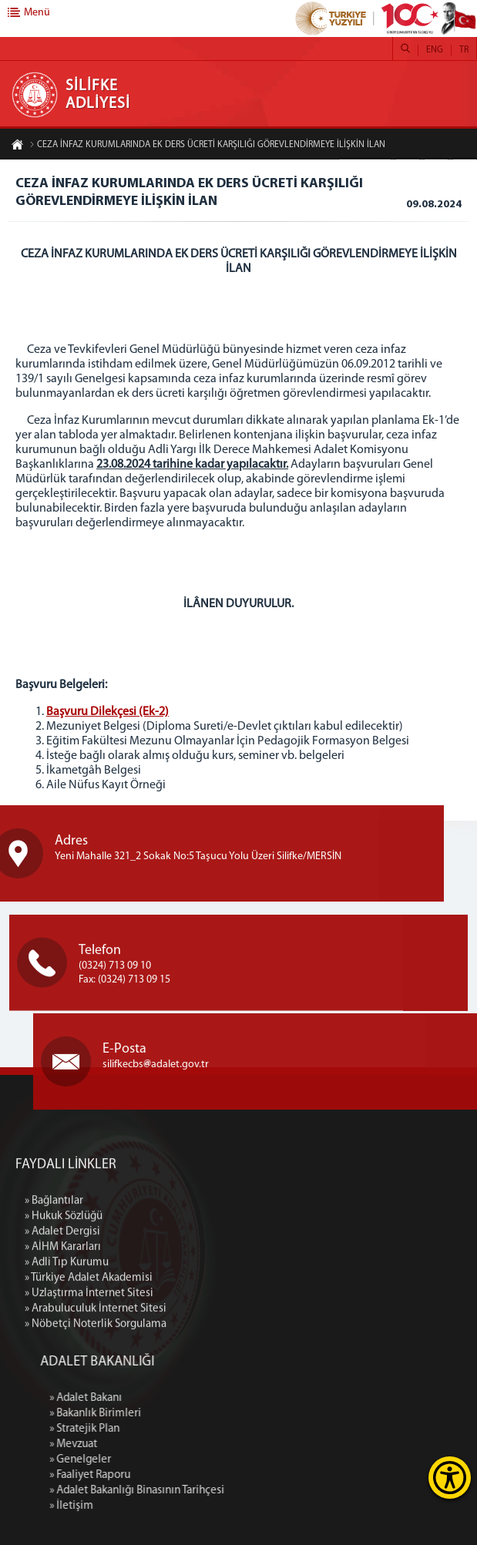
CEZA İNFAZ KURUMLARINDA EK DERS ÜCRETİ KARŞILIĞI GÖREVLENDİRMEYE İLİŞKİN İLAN (207, 144)
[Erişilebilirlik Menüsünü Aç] (449, 1477)
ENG (434, 50)
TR (464, 50)
